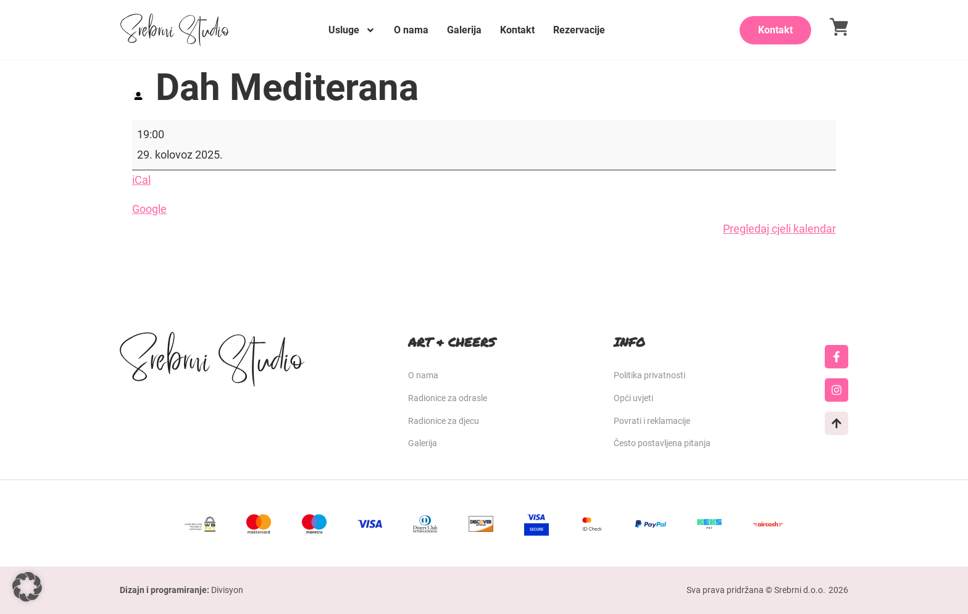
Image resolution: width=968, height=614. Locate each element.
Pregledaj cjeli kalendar (779, 228)
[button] (27, 587)
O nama (411, 30)
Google (149, 208)
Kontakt (517, 30)
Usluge (351, 30)
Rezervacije (579, 30)
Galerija (464, 30)
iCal (141, 179)
